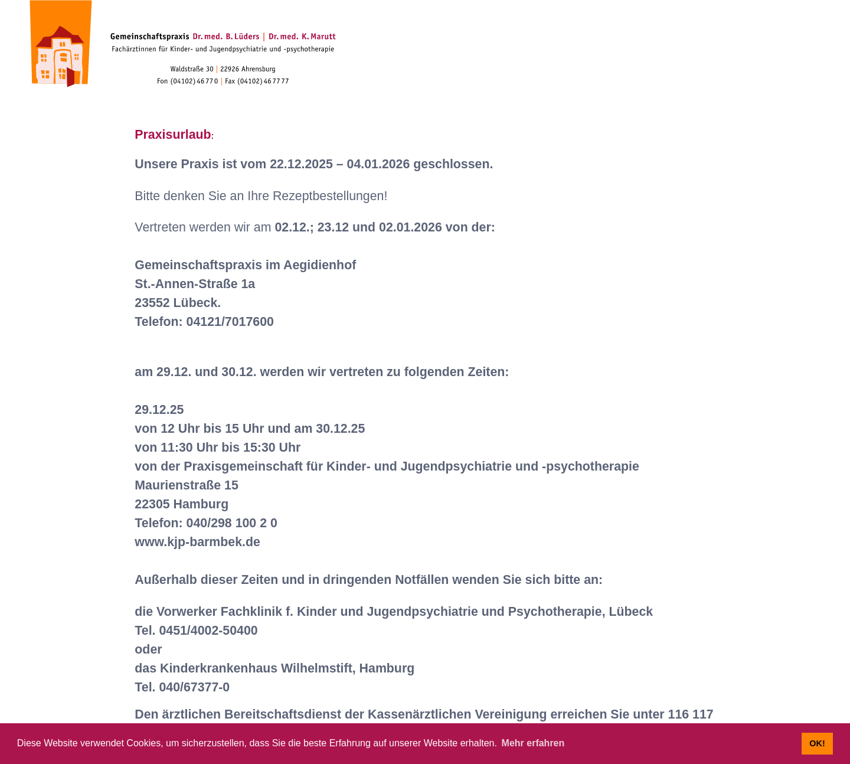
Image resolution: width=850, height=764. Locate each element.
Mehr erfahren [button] (533, 743)
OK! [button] (817, 743)
